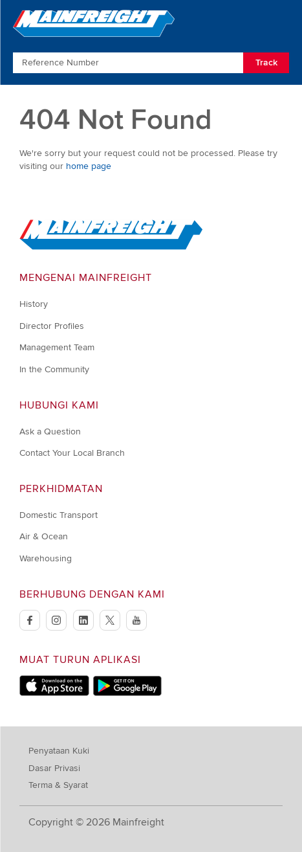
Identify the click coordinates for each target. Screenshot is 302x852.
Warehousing (45, 558)
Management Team (56, 347)
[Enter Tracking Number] (128, 62)
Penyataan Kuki (58, 750)
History (33, 303)
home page (88, 166)
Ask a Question (50, 431)
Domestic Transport (58, 515)
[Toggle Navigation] (277, 22)
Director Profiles (51, 325)
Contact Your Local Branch (72, 452)
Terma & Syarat (58, 784)
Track (266, 62)
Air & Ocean (43, 536)
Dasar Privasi (54, 768)
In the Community (54, 369)
